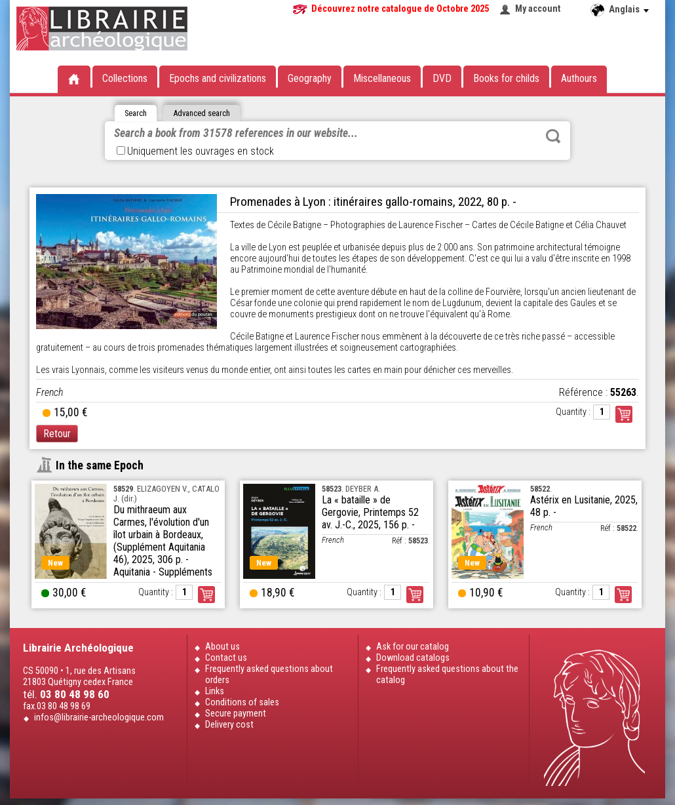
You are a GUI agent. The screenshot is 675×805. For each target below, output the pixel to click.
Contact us (226, 657)
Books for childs (506, 78)
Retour (57, 433)
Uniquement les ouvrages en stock (195, 151)
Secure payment (235, 713)
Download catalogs (413, 657)
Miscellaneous (382, 78)
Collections (124, 78)
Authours (579, 78)
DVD (442, 78)
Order (206, 594)
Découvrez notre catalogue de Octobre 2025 (400, 8)
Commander (623, 414)
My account (538, 8)
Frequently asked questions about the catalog (447, 674)
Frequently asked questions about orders (269, 674)
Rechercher (553, 136)
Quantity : (573, 412)
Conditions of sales (242, 702)
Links (214, 691)
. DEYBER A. (351, 489)
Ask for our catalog (412, 646)
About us (222, 646)
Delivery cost (229, 724)
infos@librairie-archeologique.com (99, 717)
